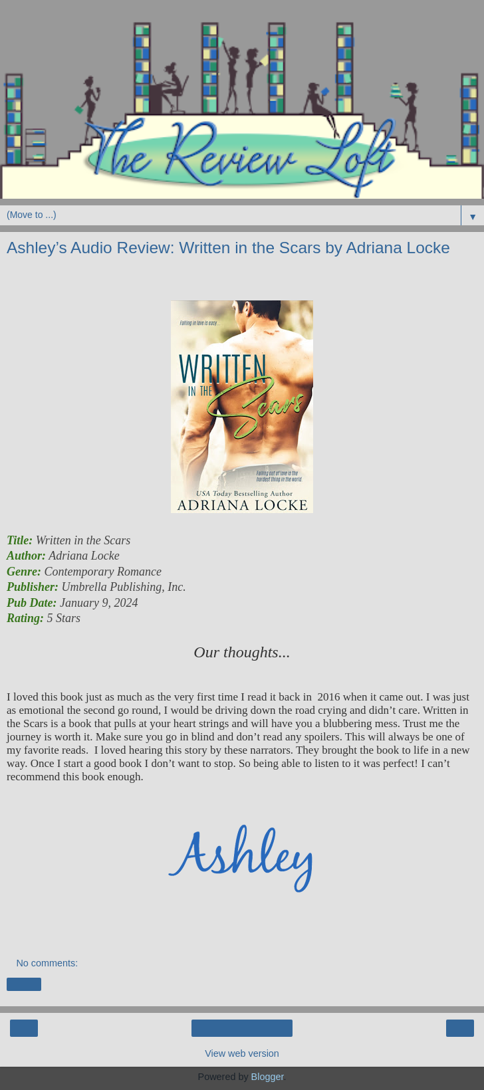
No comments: (47, 963)
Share (24, 984)
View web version (242, 1053)
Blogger (267, 1076)
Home (242, 1028)
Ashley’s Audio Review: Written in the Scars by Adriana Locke (228, 248)
